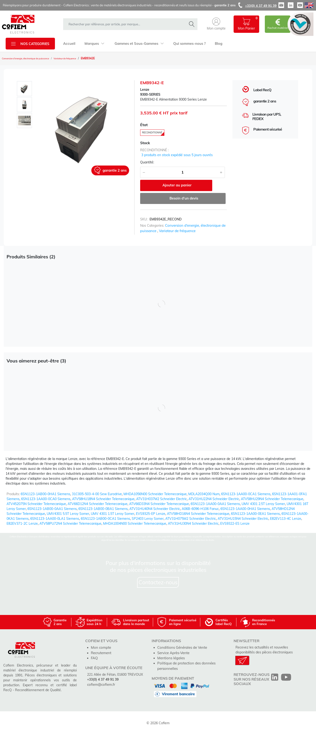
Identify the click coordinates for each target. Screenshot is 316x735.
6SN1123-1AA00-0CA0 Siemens (45, 499)
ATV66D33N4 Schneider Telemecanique (159, 504)
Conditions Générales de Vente (180, 647)
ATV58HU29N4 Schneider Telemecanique (272, 499)
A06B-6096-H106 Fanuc (200, 509)
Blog (212, 43)
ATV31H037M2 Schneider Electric (161, 499)
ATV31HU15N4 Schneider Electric (243, 518)
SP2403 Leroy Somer (148, 518)
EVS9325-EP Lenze (150, 514)
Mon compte (100, 647)
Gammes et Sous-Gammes (136, 43)
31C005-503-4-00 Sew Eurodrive (97, 494)
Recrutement (101, 652)
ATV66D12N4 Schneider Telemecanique (97, 504)
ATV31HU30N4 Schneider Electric (193, 523)
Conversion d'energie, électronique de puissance (33, 58)
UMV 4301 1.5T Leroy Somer (112, 514)
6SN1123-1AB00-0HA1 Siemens (45, 494)
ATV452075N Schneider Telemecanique (36, 504)
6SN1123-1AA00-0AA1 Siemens (215, 504)
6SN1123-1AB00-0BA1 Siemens (103, 509)
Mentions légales (170, 657)
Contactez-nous (158, 582)
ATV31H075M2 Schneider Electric (190, 518)
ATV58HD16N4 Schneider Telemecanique (198, 514)
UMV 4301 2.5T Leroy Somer (263, 504)
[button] (216, 24)
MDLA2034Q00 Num (204, 494)
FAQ (94, 657)
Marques (93, 43)
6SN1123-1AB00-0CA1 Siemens (105, 518)
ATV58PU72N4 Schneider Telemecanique (70, 523)
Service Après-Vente (172, 652)
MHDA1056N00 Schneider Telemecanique (155, 494)
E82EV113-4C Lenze (285, 518)
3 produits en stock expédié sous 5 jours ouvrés (177, 156)
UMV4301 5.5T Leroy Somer (68, 514)
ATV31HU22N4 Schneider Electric (214, 499)
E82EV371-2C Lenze (22, 523)
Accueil (68, 43)
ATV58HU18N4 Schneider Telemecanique (103, 499)
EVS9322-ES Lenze (235, 523)
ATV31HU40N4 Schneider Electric (154, 509)
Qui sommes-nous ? (185, 43)
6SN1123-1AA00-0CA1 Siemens (245, 494)
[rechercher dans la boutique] (126, 24)
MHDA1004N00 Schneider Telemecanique (134, 523)
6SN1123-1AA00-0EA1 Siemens (255, 514)
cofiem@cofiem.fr (100, 683)
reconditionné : (154, 151)
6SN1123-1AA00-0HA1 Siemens (245, 509)
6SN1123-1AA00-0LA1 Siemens (54, 518)
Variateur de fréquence (84, 58)
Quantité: (147, 163)
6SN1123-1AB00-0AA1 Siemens (52, 509)
